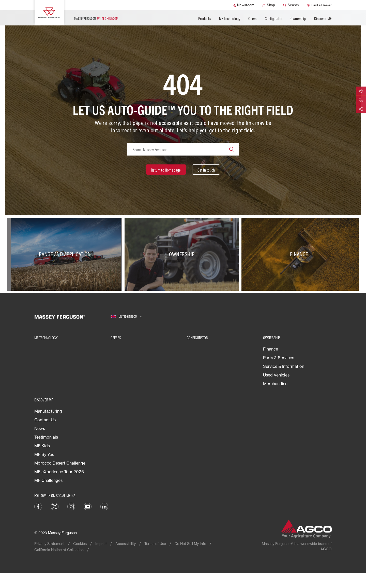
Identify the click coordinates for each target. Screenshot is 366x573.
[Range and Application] (66, 254)
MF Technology (229, 18)
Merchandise (275, 383)
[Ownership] (183, 254)
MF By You (44, 454)
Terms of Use (155, 543)
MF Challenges (48, 480)
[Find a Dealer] (319, 5)
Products (204, 18)
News (39, 428)
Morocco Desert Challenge (59, 463)
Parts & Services (278, 357)
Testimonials (46, 437)
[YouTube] (88, 506)
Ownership (298, 18)
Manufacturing (48, 411)
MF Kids (42, 445)
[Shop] (268, 5)
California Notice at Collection (59, 550)
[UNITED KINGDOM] (126, 317)
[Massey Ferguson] (49, 12)
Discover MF (322, 18)
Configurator (273, 18)
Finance (270, 349)
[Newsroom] (243, 5)
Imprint (101, 543)
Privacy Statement (49, 543)
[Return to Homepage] (166, 169)
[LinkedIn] (104, 506)
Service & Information (283, 366)
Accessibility (125, 543)
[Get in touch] (206, 169)
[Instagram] (71, 506)
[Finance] (300, 254)
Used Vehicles (276, 375)
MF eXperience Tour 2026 (59, 471)
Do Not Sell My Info (190, 543)
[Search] (291, 5)
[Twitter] (54, 506)
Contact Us (45, 419)
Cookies (80, 543)
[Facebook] (38, 506)
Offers (252, 18)
